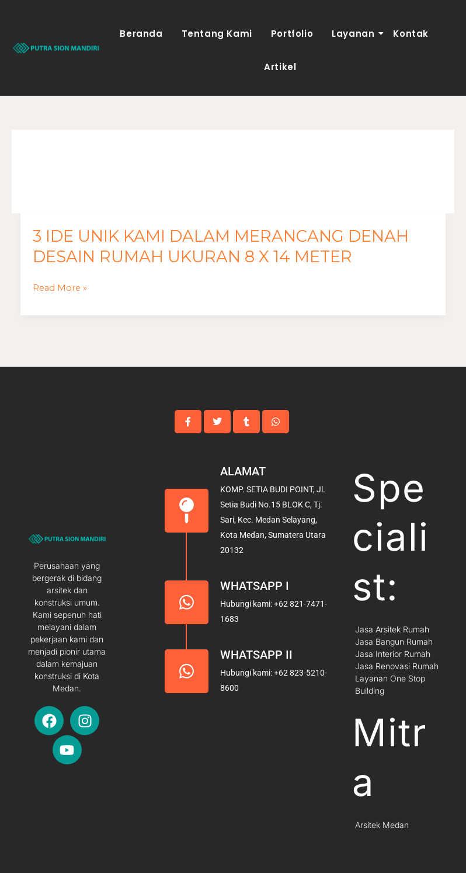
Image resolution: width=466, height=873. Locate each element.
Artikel (280, 67)
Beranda (141, 33)
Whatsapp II (256, 655)
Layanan (355, 33)
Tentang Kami (217, 33)
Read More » (60, 288)
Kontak (411, 33)
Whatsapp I (254, 586)
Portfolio (292, 33)
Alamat (243, 471)
